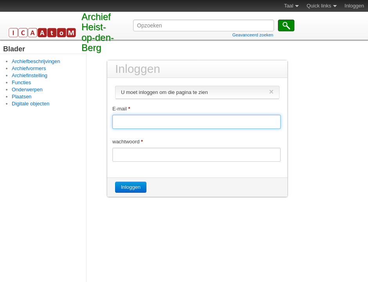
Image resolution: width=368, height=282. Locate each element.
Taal (288, 6)
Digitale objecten (30, 104)
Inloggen (354, 6)
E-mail (121, 109)
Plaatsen (22, 96)
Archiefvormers (29, 68)
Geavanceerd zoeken (252, 35)
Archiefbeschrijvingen (36, 61)
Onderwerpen (27, 89)
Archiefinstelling (29, 75)
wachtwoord (127, 142)
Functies (21, 82)
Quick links (319, 6)
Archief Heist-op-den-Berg (97, 32)
